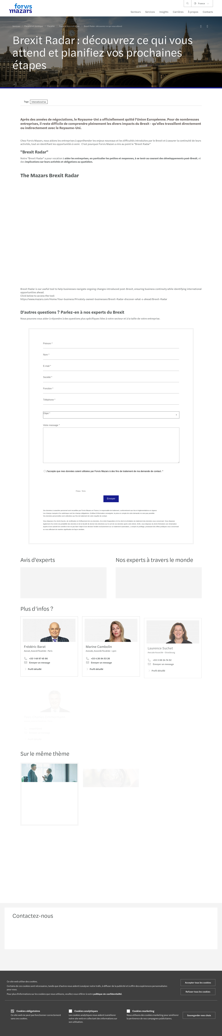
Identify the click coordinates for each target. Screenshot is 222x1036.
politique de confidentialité (107, 993)
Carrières (178, 11)
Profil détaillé (33, 670)
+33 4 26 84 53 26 (98, 664)
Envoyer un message (37, 663)
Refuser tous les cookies (198, 991)
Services (150, 11)
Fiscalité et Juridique (33, 26)
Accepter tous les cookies (198, 982)
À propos (193, 11)
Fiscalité (51, 26)
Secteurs (136, 11)
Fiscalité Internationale (69, 26)
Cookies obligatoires (28, 1011)
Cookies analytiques (86, 1011)
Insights (163, 11)
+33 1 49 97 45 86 (36, 659)
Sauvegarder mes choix (199, 1015)
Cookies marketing (143, 1011)
